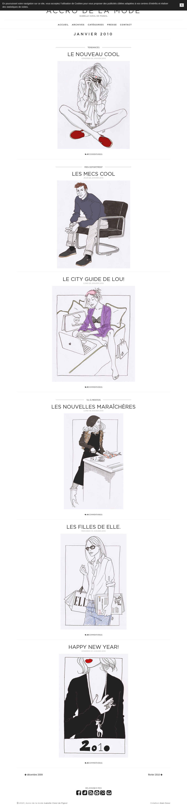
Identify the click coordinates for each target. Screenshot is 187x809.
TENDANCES (94, 47)
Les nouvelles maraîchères (93, 406)
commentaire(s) (93, 154)
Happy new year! (93, 647)
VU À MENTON (93, 400)
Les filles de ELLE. (94, 526)
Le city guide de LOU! (93, 279)
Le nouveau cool (93, 54)
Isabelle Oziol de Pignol (55, 803)
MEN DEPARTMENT (93, 167)
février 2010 (155, 774)
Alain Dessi (165, 803)
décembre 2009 (34, 774)
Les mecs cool (93, 173)
